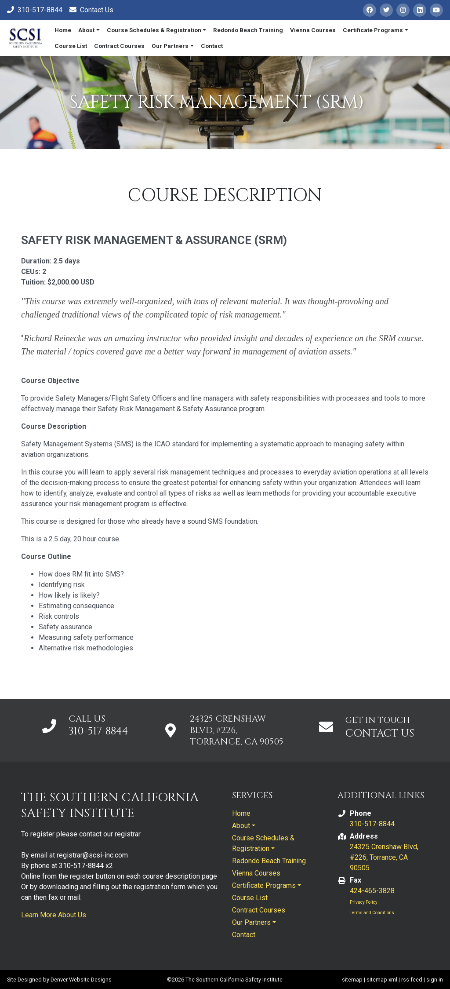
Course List (70, 45)
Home (62, 29)
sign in (434, 979)
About (86, 29)
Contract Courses (119, 45)
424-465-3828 (372, 891)
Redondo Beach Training (248, 29)
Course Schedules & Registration (154, 29)
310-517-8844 (98, 731)
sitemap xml (382, 979)
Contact (212, 45)
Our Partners (170, 45)
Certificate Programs (373, 29)
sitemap (352, 979)
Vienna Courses (313, 29)
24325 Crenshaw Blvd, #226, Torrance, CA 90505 (384, 857)
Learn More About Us (53, 915)
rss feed (411, 979)
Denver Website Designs (81, 979)
